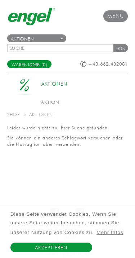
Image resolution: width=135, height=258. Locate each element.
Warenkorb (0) (29, 65)
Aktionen (37, 39)
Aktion (50, 102)
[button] (120, 48)
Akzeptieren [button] (51, 247)
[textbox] (62, 48)
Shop (13, 114)
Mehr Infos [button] (109, 232)
